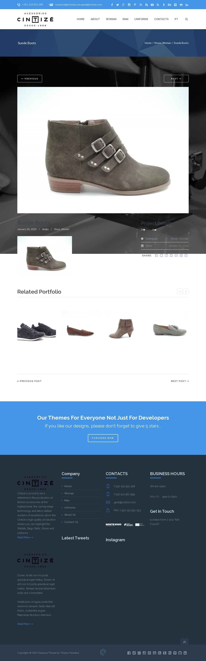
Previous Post (31, 381)
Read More (23, 537)
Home (148, 42)
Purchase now (103, 438)
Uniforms (69, 507)
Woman (166, 42)
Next (176, 79)
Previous (29, 79)
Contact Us (71, 522)
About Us (70, 514)
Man (66, 500)
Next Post (178, 381)
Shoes (157, 42)
